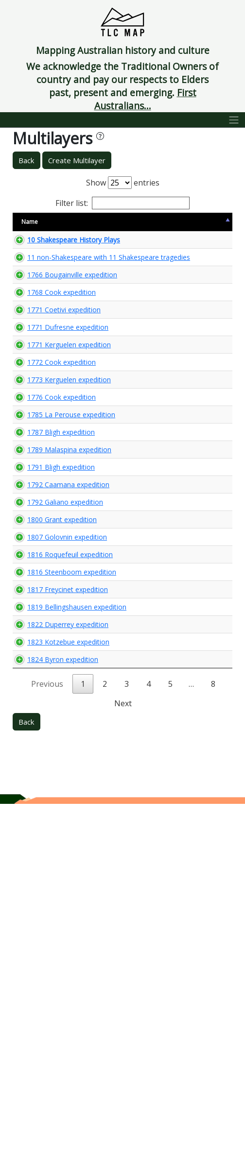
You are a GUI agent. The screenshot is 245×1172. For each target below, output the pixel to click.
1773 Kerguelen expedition (43, 526)
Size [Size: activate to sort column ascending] (93, 226)
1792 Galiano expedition (48, 745)
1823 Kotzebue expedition (43, 991)
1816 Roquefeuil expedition (44, 830)
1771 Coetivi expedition (46, 405)
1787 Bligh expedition (43, 620)
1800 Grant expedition (44, 772)
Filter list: (122, 203)
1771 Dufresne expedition (50, 432)
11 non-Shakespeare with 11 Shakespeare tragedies (47, 302)
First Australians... (145, 99)
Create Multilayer (76, 160)
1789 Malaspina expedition (43, 651)
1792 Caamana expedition (43, 714)
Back (26, 160)
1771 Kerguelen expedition (43, 463)
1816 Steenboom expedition (45, 866)
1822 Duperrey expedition (50, 960)
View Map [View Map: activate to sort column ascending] (172, 226)
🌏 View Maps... (189, 257)
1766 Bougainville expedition (46, 347)
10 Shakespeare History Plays (47, 257)
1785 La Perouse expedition (43, 589)
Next (123, 1071)
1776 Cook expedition (44, 557)
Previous (47, 1052)
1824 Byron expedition (45, 1023)
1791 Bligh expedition (43, 683)
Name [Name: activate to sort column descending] (29, 226)
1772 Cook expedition (44, 495)
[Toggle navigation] (234, 120)
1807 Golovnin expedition (49, 799)
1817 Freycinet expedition (50, 897)
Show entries (122, 182)
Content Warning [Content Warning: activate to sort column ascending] (127, 226)
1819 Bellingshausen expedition (50, 929)
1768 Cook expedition (44, 379)
